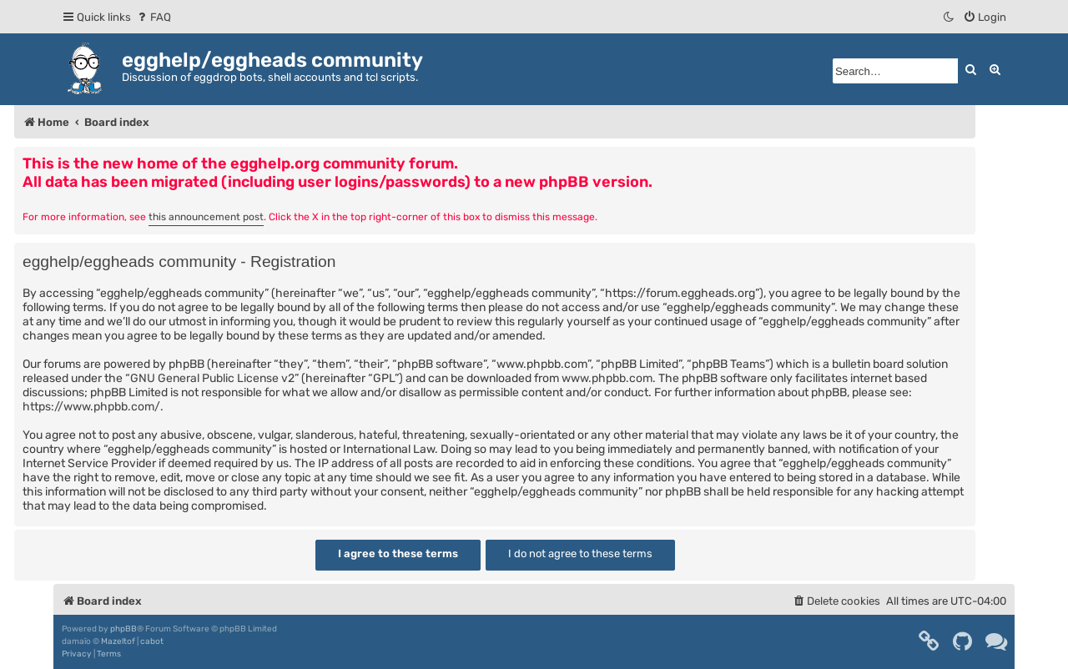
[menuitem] (153, 17)
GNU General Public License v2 (212, 378)
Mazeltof (118, 641)
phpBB (123, 629)
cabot (152, 641)
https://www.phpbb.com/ (91, 407)
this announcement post (206, 217)
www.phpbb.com (607, 378)
